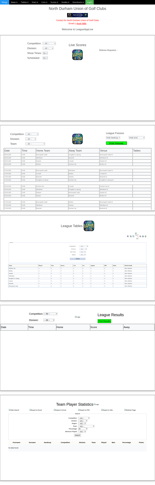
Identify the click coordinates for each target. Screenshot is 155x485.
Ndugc (5, 2)
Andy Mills (81, 23)
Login (89, 2)
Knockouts (78, 2)
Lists (44, 2)
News (14, 2)
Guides (65, 2)
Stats (35, 2)
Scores (54, 2)
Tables (24, 2)
